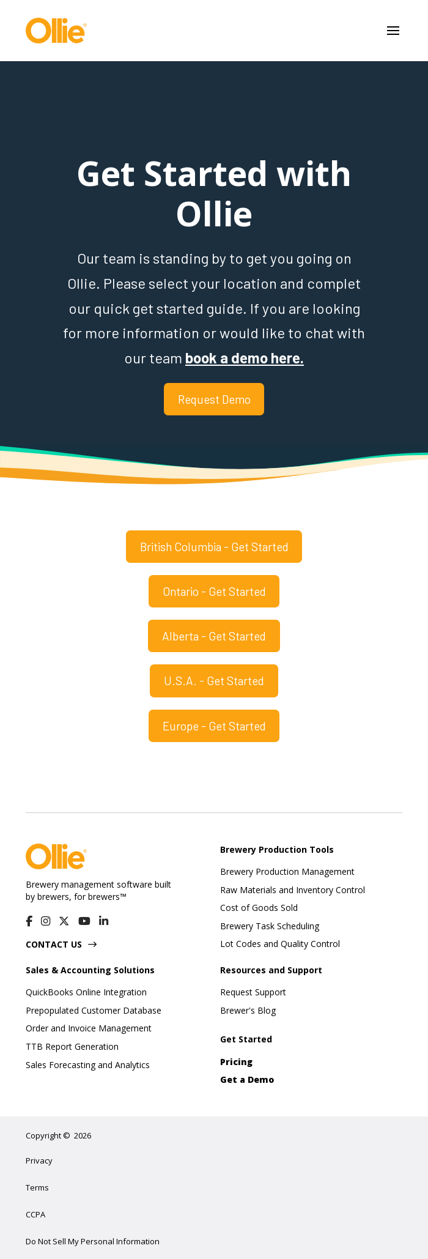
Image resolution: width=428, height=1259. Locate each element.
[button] (393, 30)
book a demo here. (244, 357)
